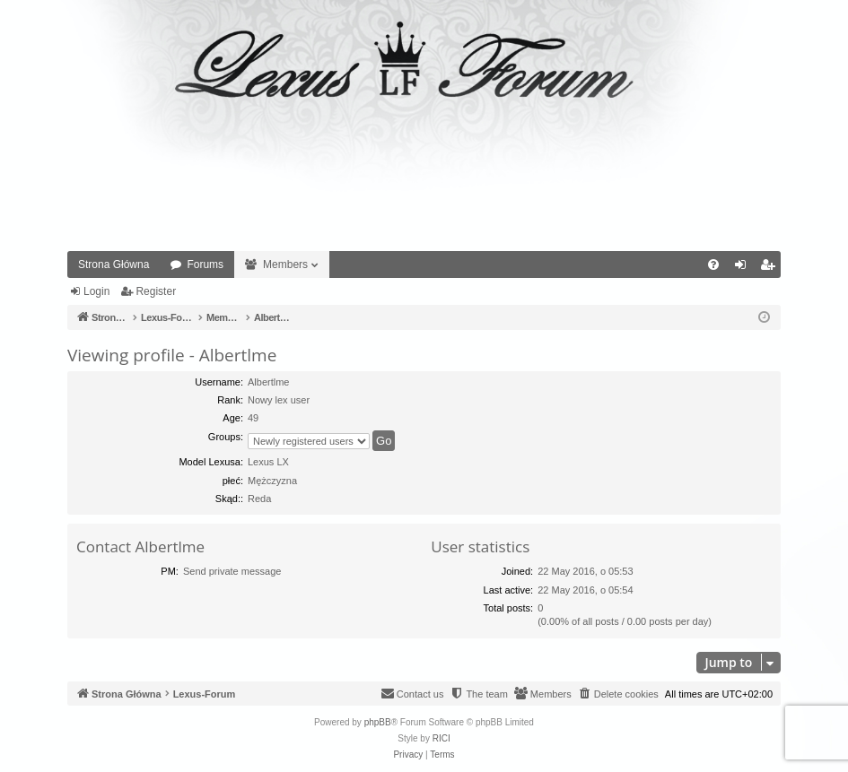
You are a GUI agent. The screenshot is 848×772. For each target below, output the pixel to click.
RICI (441, 738)
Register (156, 291)
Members (285, 264)
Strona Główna (113, 264)
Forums (205, 264)
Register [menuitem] (771, 268)
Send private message (232, 571)
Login (96, 291)
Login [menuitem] (744, 268)
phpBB (377, 722)
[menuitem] (713, 264)
